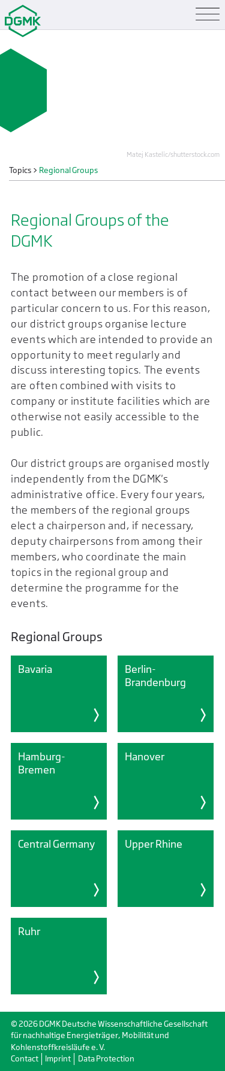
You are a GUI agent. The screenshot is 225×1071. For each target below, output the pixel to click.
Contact (24, 1058)
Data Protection (106, 1058)
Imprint (58, 1058)
